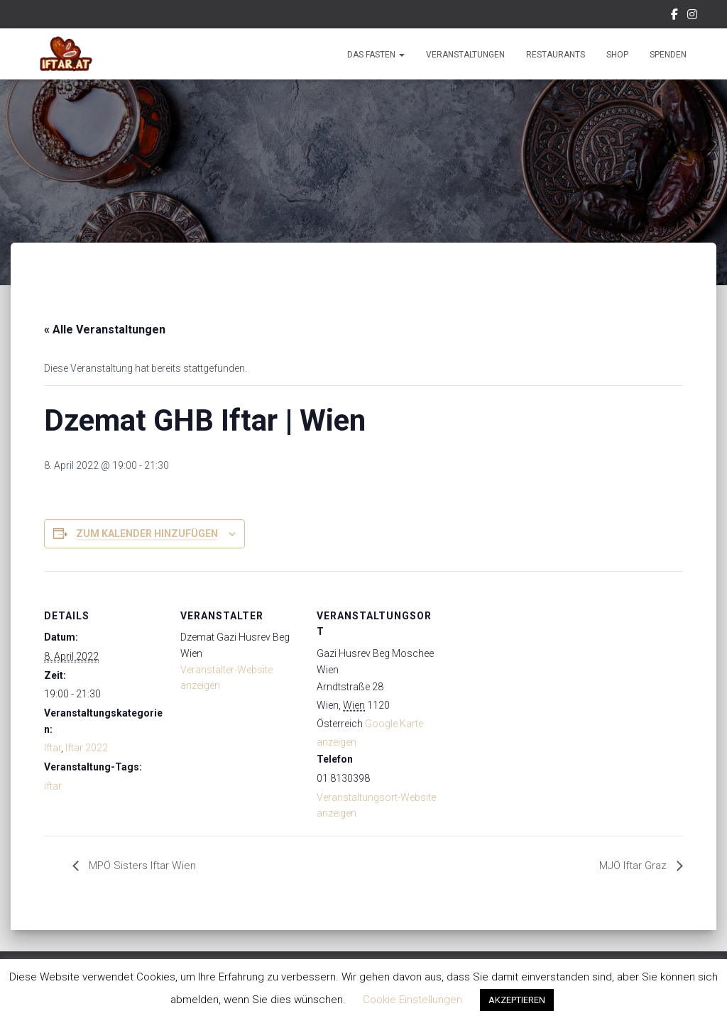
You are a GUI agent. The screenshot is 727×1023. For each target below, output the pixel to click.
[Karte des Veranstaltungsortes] (528, 668)
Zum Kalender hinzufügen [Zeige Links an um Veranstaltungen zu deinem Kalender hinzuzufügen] (147, 533)
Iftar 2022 (86, 747)
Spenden (668, 55)
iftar (53, 786)
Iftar (52, 747)
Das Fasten (376, 55)
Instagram (692, 16)
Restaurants (555, 55)
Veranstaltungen (465, 55)
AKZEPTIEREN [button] (516, 1000)
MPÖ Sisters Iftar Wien (143, 866)
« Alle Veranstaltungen (104, 329)
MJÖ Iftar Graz (631, 866)
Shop (617, 55)
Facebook (674, 16)
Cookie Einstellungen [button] (412, 999)
